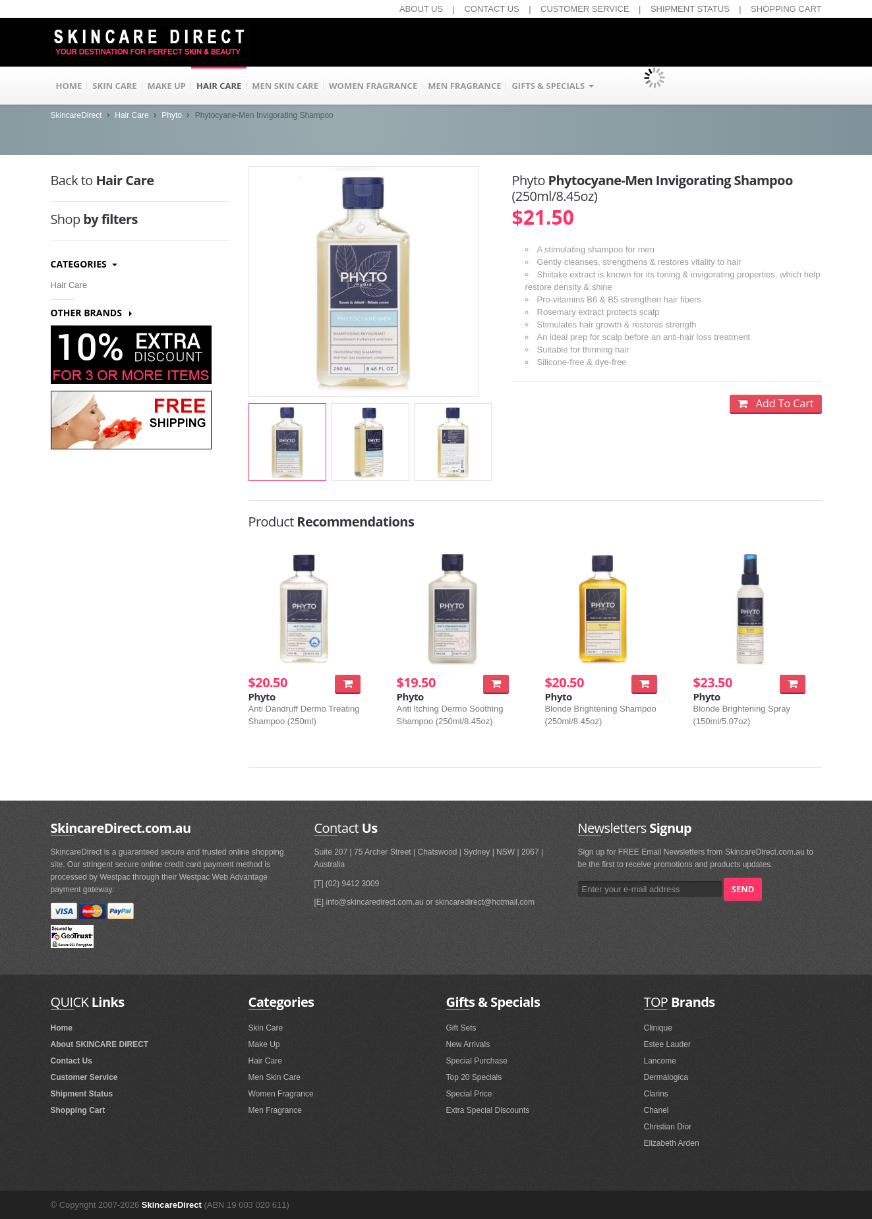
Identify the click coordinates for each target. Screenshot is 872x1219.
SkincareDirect (76, 115)
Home (62, 1028)
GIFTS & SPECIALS (552, 86)
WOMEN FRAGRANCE (373, 86)
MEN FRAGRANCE (464, 86)
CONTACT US (491, 9)
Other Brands (91, 312)
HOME (69, 86)
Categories (84, 264)
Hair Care (131, 115)
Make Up (264, 1044)
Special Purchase (477, 1060)
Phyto (171, 115)
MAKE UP (167, 86)
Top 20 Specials (474, 1077)
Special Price (469, 1093)
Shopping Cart (78, 1110)
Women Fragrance (281, 1093)
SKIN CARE (114, 86)
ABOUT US (421, 9)
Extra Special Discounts (488, 1110)
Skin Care (265, 1028)
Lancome (660, 1060)
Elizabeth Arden (671, 1143)
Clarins (656, 1093)
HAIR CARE (218, 86)
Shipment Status (82, 1093)
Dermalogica (666, 1077)
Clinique (658, 1028)
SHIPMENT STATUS (690, 9)
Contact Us (71, 1060)
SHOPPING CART (786, 9)
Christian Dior (668, 1126)
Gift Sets (461, 1028)
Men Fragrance (275, 1110)
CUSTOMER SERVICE (584, 9)
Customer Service (84, 1077)
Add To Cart (775, 403)
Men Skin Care (274, 1077)
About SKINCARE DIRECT (100, 1044)
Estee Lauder (667, 1044)
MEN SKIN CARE (285, 86)
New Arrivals (468, 1044)
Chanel (656, 1110)
